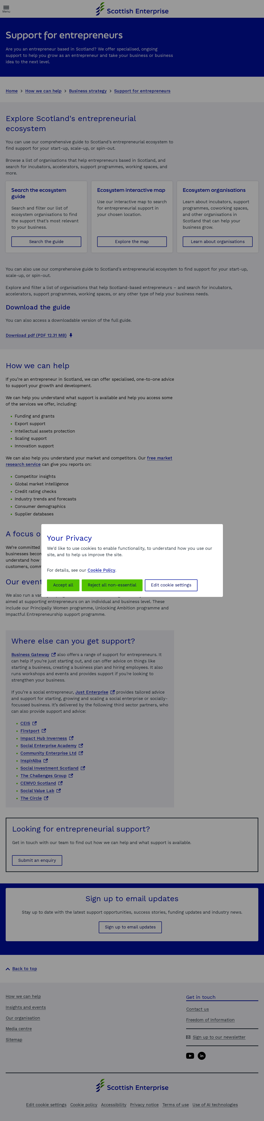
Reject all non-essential (112, 585)
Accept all (63, 585)
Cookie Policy (101, 570)
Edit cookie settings (171, 585)
